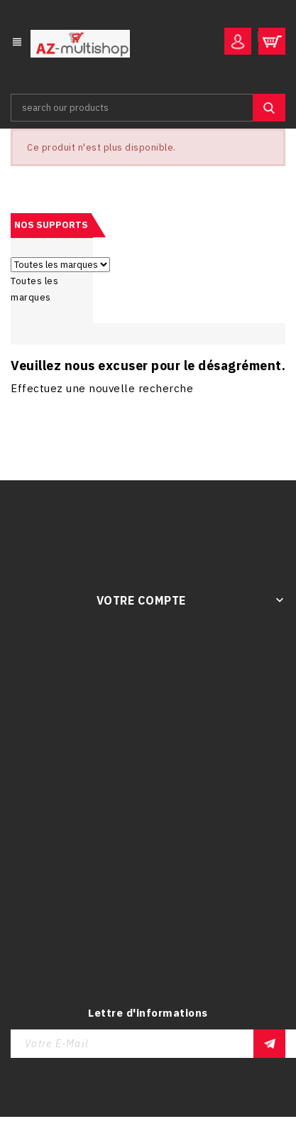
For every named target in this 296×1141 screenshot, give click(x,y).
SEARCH (269, 107)
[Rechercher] (148, 107)
